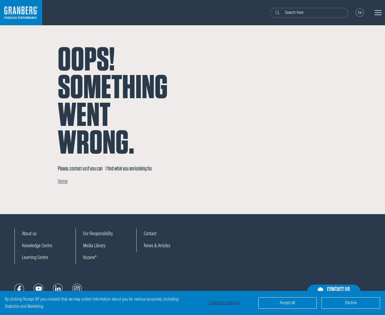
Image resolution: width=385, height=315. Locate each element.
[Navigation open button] (378, 13)
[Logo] (21, 12)
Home (63, 181)
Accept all (287, 303)
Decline (351, 303)
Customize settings (224, 303)
